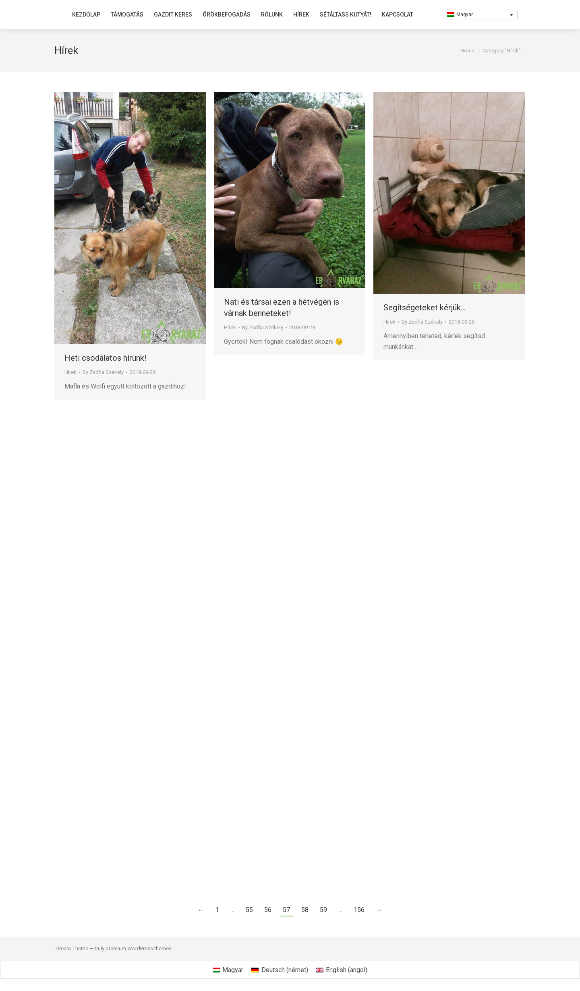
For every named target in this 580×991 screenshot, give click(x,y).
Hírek (70, 372)
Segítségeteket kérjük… (424, 307)
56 (267, 910)
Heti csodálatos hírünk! (105, 358)
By (103, 372)
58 (305, 910)
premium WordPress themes (139, 948)
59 (323, 910)
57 (286, 910)
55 (249, 910)
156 (359, 910)
